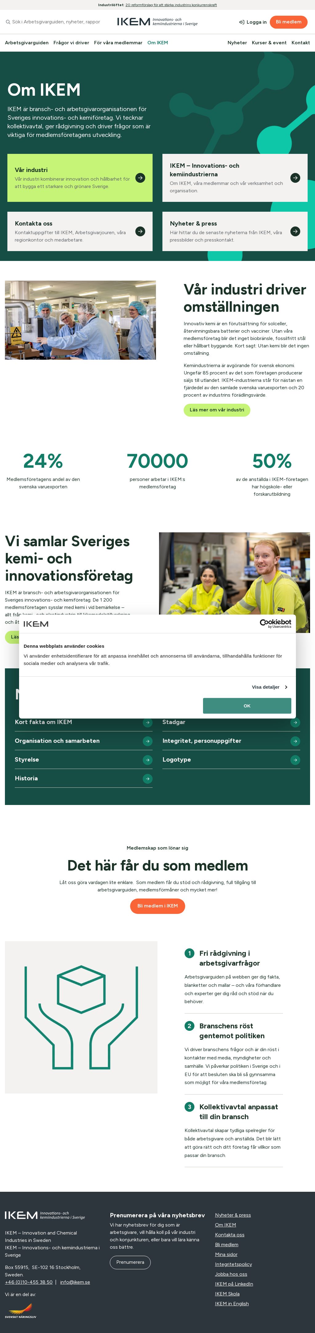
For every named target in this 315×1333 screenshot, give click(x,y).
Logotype (176, 759)
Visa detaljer (265, 687)
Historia (26, 778)
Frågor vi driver (71, 43)
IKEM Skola (227, 1294)
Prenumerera (130, 1262)
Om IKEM (157, 43)
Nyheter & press (233, 1215)
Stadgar (173, 722)
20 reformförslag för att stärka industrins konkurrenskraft (171, 5)
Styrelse (27, 759)
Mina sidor (226, 1254)
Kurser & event (269, 43)
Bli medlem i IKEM (158, 906)
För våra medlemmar (118, 43)
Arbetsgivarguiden (27, 43)
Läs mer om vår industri (217, 410)
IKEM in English (232, 1304)
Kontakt (301, 43)
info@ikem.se (75, 1282)
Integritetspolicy (233, 1264)
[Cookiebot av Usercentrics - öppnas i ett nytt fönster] (264, 623)
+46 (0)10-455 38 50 (29, 1282)
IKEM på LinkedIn (234, 1284)
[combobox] (52, 22)
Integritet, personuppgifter (201, 740)
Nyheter (237, 43)
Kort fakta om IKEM (43, 722)
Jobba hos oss (231, 1274)
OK (247, 705)
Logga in (257, 22)
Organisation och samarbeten (57, 740)
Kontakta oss (230, 1235)
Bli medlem (288, 22)
